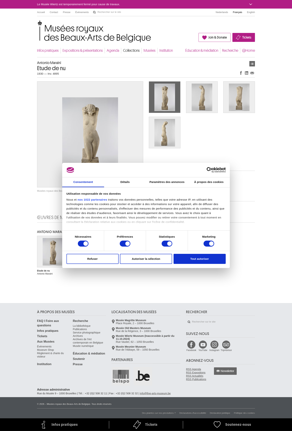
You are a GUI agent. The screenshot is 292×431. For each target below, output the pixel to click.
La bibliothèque (82, 325)
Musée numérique (83, 345)
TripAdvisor (226, 350)
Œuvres (252, 63)
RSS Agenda (193, 369)
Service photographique (86, 332)
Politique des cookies (244, 413)
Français (237, 12)
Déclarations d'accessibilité (192, 413)
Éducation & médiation (201, 50)
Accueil (41, 12)
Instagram (214, 350)
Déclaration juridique (220, 413)
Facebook (191, 350)
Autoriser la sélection (146, 258)
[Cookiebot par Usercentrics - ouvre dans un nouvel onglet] (209, 170)
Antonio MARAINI (51, 232)
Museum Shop (45, 349)
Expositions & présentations (83, 50)
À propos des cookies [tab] (209, 181)
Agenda (113, 50)
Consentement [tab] (83, 181)
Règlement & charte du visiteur (50, 355)
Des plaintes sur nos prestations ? (159, 413)
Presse (66, 12)
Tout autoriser (199, 258)
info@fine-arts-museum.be (155, 393)
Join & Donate (217, 37)
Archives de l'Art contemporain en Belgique (88, 341)
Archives (78, 335)
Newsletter (227, 371)
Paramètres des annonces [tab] (166, 181)
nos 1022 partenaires (92, 199)
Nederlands (222, 12)
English (251, 12)
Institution (166, 50)
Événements (82, 12)
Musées (149, 50)
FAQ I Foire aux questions (48, 323)
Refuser (92, 258)
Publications (80, 329)
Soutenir (79, 358)
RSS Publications (196, 379)
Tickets (246, 37)
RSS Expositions (195, 372)
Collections (131, 50)
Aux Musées (45, 341)
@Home (248, 50)
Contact (54, 12)
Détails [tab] (125, 181)
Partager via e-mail (252, 73)
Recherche (230, 50)
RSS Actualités (194, 375)
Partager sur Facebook (241, 73)
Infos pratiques (48, 50)
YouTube (203, 350)
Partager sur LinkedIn (246, 73)
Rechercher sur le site (94, 12)
